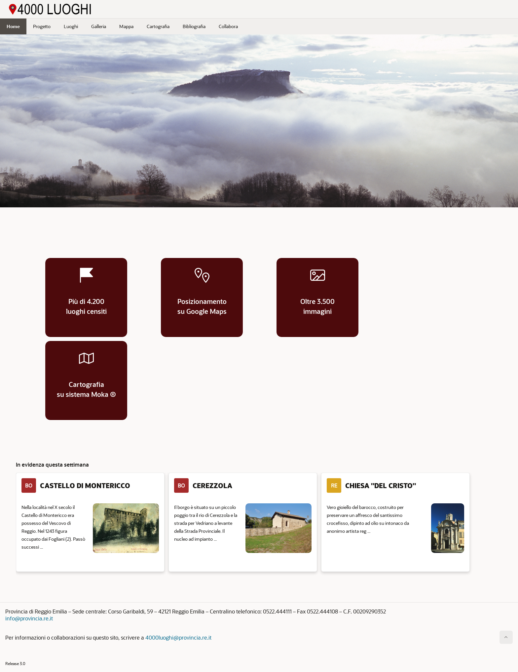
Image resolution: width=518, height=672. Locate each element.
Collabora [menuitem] (228, 26)
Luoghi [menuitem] (71, 26)
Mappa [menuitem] (126, 26)
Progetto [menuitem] (42, 26)
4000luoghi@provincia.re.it (178, 637)
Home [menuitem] (13, 26)
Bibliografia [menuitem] (194, 26)
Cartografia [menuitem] (158, 26)
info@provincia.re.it (29, 618)
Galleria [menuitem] (98, 26)
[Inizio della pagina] (506, 637)
